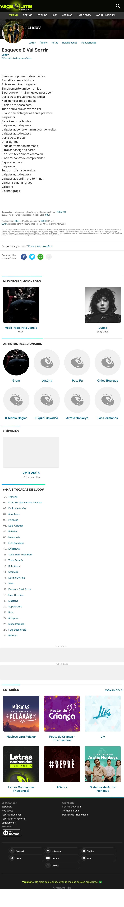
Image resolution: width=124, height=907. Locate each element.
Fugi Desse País (17, 629)
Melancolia (14, 537)
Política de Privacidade (75, 814)
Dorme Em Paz (16, 577)
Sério (11, 583)
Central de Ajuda (71, 806)
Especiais (7, 806)
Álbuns (44, 42)
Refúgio (12, 635)
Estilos (42, 15)
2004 (16, 221)
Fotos (55, 42)
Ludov (34, 27)
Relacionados (69, 42)
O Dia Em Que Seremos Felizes (25, 502)
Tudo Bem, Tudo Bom (20, 554)
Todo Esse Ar (15, 560)
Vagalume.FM (104, 15)
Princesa (13, 520)
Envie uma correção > (40, 246)
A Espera (13, 618)
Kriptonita (14, 548)
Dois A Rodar (15, 525)
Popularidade (88, 42)
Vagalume (16, 6)
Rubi (11, 612)
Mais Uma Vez (16, 595)
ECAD (4, 224)
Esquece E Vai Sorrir (19, 589)
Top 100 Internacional (14, 818)
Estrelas (13, 531)
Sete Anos (14, 566)
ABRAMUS (61, 212)
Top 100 (27, 15)
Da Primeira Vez (17, 508)
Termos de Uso (70, 810)
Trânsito (13, 496)
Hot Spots (84, 15)
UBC (47, 215)
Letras (32, 42)
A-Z (54, 15)
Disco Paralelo (16, 624)
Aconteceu (14, 514)
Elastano (13, 600)
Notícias (67, 15)
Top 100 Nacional (11, 814)
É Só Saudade (16, 543)
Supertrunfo (15, 606)
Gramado (13, 572)
